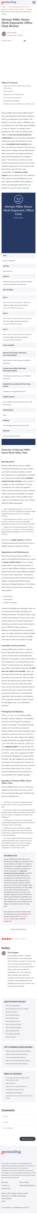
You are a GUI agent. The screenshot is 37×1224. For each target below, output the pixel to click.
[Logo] (8, 2)
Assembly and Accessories (12, 97)
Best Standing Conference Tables (17, 1009)
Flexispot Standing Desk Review (17, 1063)
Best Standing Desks (13, 1005)
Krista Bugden (12, 32)
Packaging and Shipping (11, 101)
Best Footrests (11, 1037)
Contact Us (5, 1185)
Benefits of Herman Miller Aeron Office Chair (19, 104)
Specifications (8, 91)
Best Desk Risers (11, 1012)
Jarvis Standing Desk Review (15, 1057)
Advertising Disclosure (27, 1185)
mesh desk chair (11, 715)
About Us (4, 1182)
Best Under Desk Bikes (14, 1027)
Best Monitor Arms (12, 1018)
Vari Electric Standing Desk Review (18, 1060)
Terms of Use (5, 1188)
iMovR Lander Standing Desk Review (18, 1051)
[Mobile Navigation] (34, 2)
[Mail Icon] (25, 40)
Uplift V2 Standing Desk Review (17, 1054)
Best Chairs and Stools (13, 1024)
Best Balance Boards (13, 1034)
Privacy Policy (24, 1182)
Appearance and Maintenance (13, 94)
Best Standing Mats (12, 1031)
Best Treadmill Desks (13, 1015)
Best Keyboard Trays (13, 1021)
